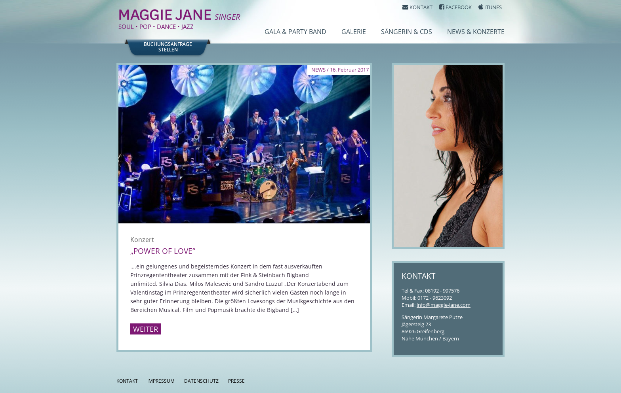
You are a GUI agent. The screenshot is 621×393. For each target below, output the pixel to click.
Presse (236, 381)
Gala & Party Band (295, 31)
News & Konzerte (476, 31)
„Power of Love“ (162, 251)
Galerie (353, 31)
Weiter (145, 329)
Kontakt (127, 381)
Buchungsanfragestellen (168, 47)
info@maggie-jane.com (444, 304)
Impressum (161, 381)
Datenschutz (201, 381)
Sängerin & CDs (406, 31)
